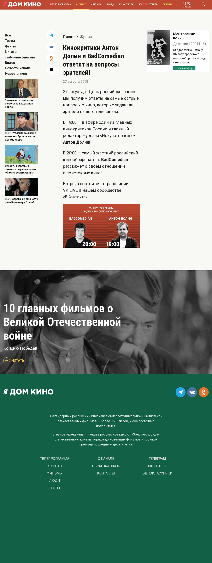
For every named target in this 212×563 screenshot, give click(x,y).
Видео (10, 63)
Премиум (169, 4)
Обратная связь (106, 466)
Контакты (106, 473)
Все (8, 35)
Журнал (81, 4)
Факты (10, 46)
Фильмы (96, 4)
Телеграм (157, 459)
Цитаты (11, 52)
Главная (69, 37)
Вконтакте (157, 466)
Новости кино (16, 74)
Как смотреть (148, 4)
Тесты (10, 41)
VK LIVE (70, 190)
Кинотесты (126, 4)
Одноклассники (157, 473)
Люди (110, 4)
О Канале (106, 459)
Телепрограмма (60, 4)
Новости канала (18, 68)
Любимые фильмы (20, 57)
